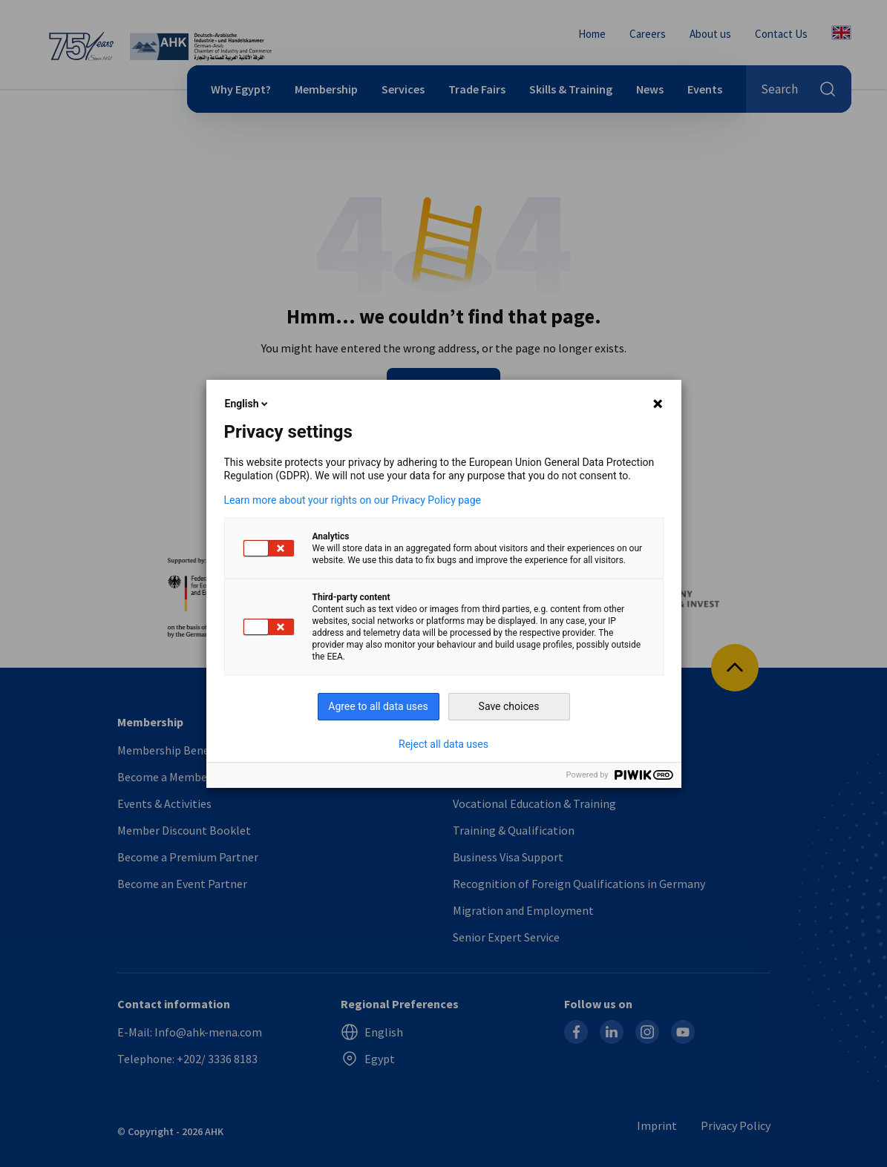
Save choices (509, 706)
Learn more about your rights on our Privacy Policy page (353, 500)
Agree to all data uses (378, 706)
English (248, 404)
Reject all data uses (443, 744)
